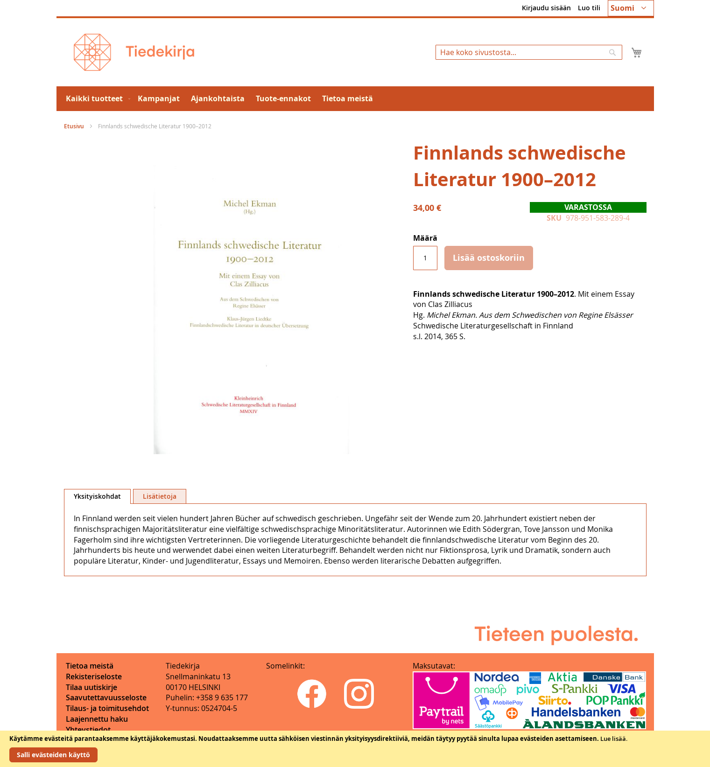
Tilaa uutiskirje (91, 687)
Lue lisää (613, 738)
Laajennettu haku (97, 719)
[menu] (355, 98)
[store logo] (134, 52)
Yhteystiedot (88, 730)
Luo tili (589, 7)
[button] (631, 8)
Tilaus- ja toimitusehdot (107, 708)
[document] (355, 748)
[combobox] (529, 52)
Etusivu (74, 126)
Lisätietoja (159, 496)
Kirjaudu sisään (546, 7)
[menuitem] (96, 98)
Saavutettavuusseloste (106, 697)
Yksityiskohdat (97, 496)
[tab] (97, 496)
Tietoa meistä (89, 666)
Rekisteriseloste (94, 676)
